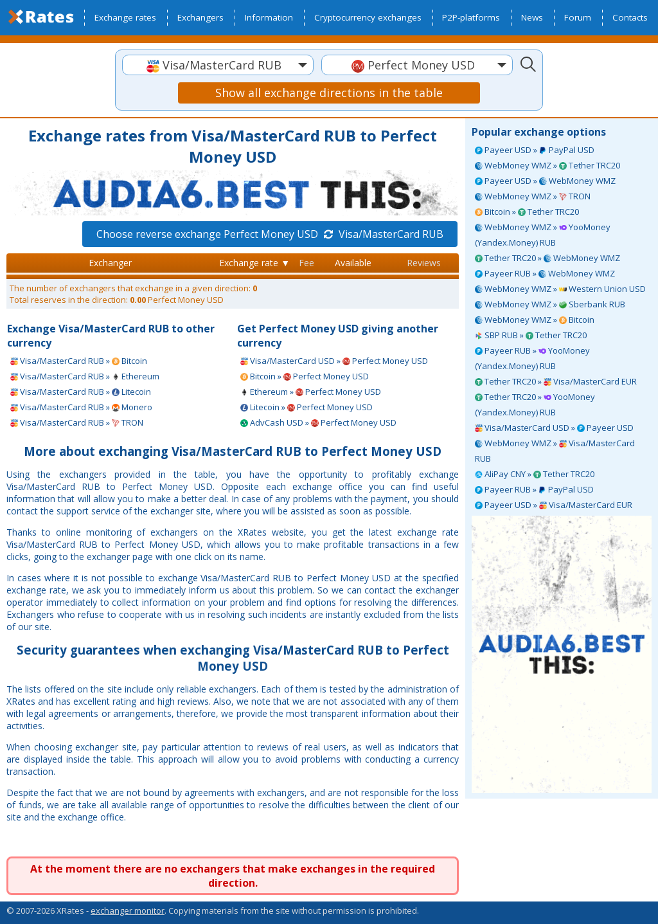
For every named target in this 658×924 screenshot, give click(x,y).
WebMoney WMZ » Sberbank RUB (550, 304)
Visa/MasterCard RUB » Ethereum (84, 376)
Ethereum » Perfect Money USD (310, 391)
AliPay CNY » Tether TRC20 (534, 474)
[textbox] (218, 65)
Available (353, 263)
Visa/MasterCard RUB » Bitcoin (78, 361)
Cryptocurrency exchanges (368, 17)
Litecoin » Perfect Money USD (306, 407)
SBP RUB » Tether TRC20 (531, 335)
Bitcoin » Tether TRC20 (527, 211)
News (532, 17)
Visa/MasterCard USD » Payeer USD (554, 427)
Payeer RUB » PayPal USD (534, 489)
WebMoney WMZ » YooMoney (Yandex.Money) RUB (542, 234)
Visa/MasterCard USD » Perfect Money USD (334, 361)
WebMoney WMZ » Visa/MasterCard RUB (555, 450)
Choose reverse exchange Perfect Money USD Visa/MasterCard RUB (269, 234)
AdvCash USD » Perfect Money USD (318, 422)
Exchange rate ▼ (254, 263)
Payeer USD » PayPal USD (534, 150)
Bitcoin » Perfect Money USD (304, 376)
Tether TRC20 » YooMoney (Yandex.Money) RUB (535, 404)
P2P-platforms (471, 17)
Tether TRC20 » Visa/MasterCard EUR (556, 381)
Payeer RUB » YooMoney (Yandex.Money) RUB (532, 358)
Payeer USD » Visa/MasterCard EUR (553, 505)
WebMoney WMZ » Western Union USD (560, 288)
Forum (577, 17)
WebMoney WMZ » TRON (533, 196)
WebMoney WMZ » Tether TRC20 (547, 165)
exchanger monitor (127, 910)
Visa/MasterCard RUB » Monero (81, 407)
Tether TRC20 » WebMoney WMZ (547, 258)
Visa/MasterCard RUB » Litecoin (80, 391)
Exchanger (110, 263)
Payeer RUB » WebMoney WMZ (545, 273)
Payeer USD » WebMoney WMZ (545, 180)
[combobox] (218, 65)
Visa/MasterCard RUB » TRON (76, 422)
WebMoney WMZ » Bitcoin (534, 319)
